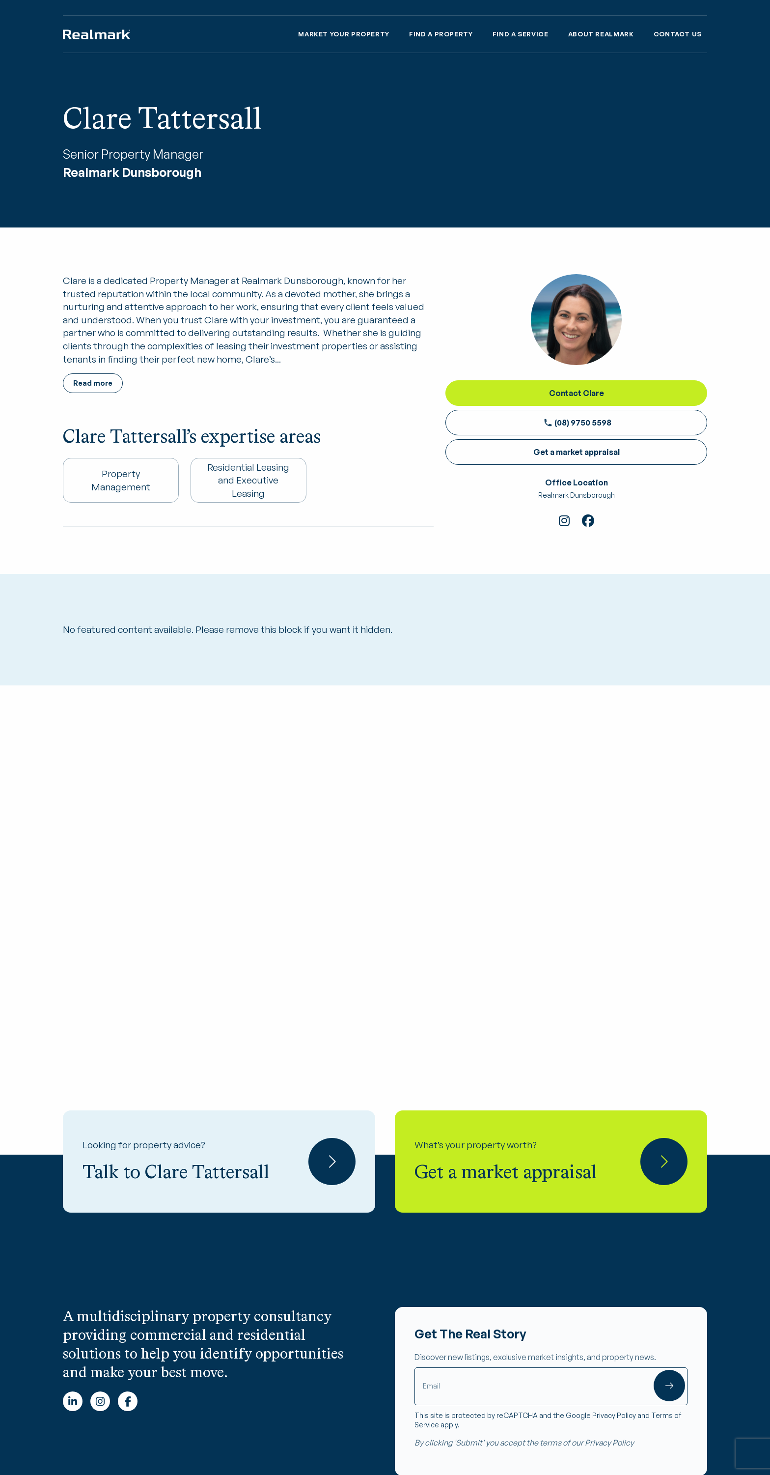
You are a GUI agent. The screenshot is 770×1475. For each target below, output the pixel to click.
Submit (669, 1385)
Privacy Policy (614, 1415)
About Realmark (601, 34)
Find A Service (521, 34)
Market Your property (343, 34)
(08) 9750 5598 (577, 422)
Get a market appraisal (576, 452)
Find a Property (441, 34)
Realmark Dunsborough (576, 495)
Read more (92, 383)
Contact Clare (576, 393)
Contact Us (678, 34)
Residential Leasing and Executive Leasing (248, 480)
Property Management (120, 480)
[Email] (551, 1386)
